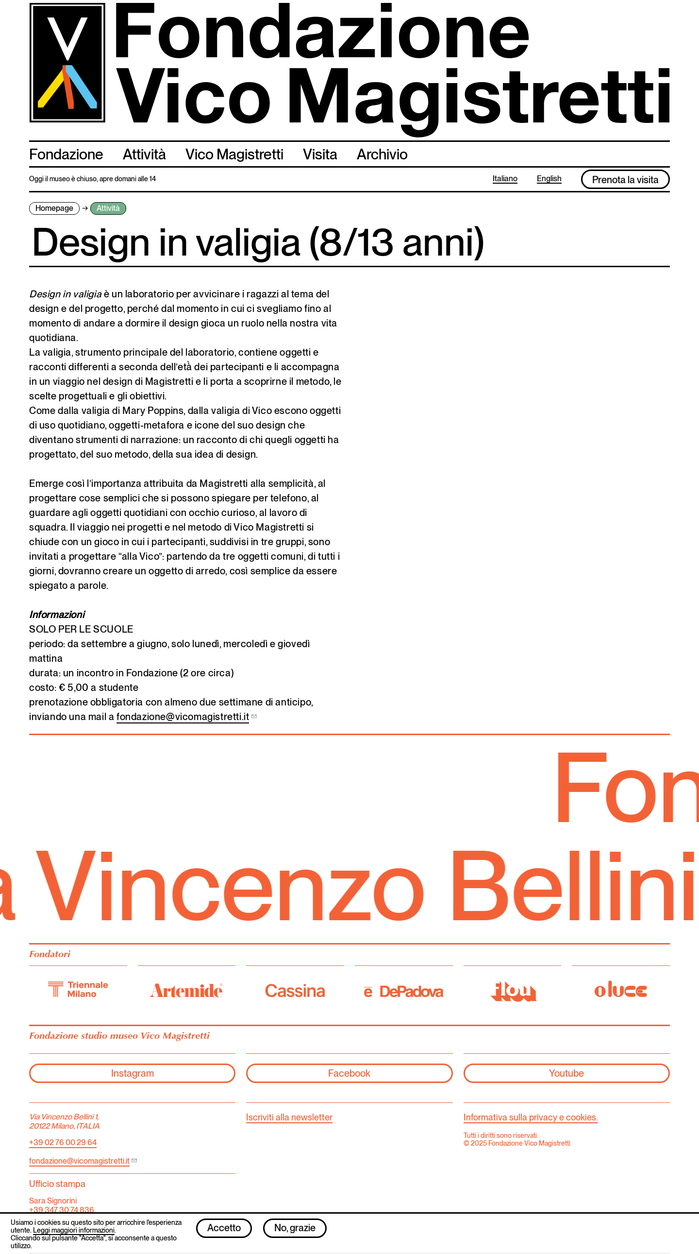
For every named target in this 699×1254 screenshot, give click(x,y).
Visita (320, 154)
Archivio (382, 154)
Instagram (132, 1073)
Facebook (349, 1073)
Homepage (54, 208)
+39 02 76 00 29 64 (63, 1142)
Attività (144, 154)
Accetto (224, 1232)
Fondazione (66, 154)
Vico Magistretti (234, 154)
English (549, 179)
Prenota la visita (625, 180)
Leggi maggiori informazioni (74, 1234)
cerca (660, 153)
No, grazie (295, 1232)
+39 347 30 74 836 (61, 1210)
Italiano (505, 179)
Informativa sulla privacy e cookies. (531, 1117)
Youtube (566, 1073)
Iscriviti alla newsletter (289, 1117)
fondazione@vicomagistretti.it (182, 716)
